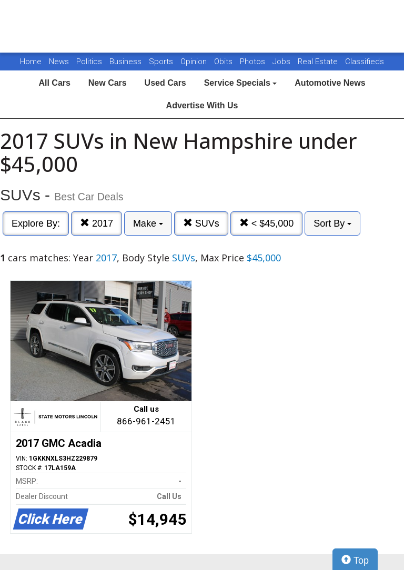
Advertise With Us (202, 105)
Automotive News (330, 82)
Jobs (282, 61)
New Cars (107, 82)
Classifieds (364, 61)
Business (126, 61)
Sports (162, 61)
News (59, 61)
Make (148, 223)
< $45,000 (266, 223)
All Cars (54, 82)
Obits (224, 61)
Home (31, 61)
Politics (89, 61)
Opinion (194, 61)
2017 (96, 223)
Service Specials (240, 82)
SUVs (201, 223)
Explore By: (36, 223)
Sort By (332, 223)
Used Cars (165, 82)
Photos (253, 61)
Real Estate (319, 61)
